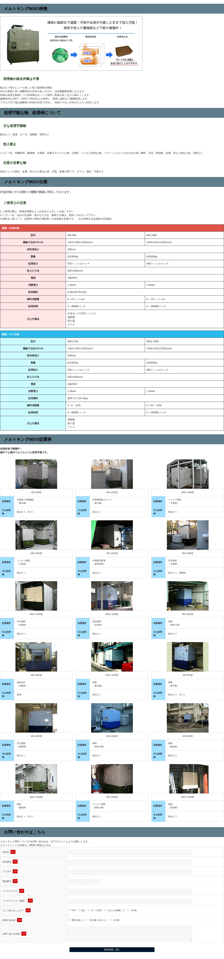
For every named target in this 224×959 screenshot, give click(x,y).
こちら (48, 845)
